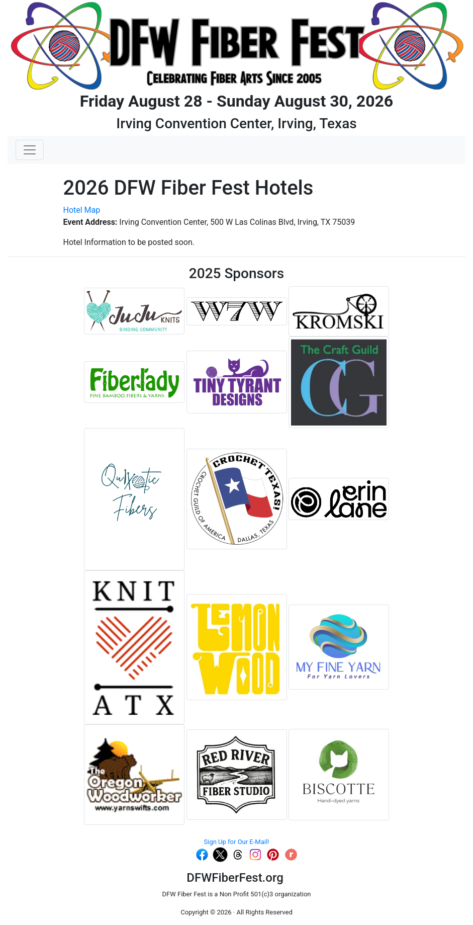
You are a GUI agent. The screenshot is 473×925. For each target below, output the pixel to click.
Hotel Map (82, 210)
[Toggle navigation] (30, 150)
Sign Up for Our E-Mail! (236, 842)
